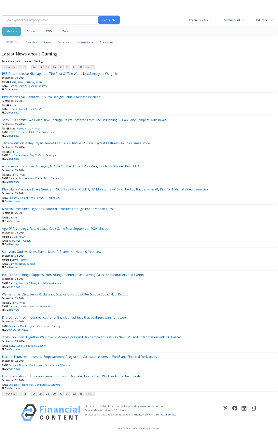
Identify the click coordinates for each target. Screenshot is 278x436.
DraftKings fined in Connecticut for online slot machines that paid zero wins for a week (65, 317)
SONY (39, 82)
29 (54, 67)
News (47, 42)
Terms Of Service (166, 414)
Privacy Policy (142, 414)
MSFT (14, 237)
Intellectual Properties (41, 132)
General (13, 109)
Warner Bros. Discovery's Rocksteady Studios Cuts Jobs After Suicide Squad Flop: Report (65, 294)
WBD (22, 174)
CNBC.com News (18, 329)
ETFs (49, 31)
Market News (26, 109)
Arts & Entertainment (49, 283)
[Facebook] (235, 412)
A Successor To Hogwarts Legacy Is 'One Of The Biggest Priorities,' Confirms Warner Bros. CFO (70, 166)
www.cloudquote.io (151, 406)
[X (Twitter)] (225, 412)
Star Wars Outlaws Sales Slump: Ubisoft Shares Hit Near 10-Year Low (51, 251)
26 (34, 67)
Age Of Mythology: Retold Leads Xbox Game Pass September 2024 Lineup (55, 228)
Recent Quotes (198, 20)
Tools (66, 31)
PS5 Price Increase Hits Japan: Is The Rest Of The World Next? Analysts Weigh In (60, 73)
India (11, 345)
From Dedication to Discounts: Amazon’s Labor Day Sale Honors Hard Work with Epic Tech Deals (71, 376)
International (85, 42)
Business (14, 198)
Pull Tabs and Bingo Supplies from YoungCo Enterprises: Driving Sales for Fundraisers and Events (73, 275)
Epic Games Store (18, 155)
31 (67, 67)
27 (40, 67)
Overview (32, 42)
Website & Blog (27, 283)
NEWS (21, 82)
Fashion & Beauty (36, 345)
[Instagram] (253, 412)
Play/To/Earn (37, 155)
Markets (11, 31)
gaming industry (38, 86)
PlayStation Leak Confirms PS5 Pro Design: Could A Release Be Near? (51, 97)
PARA (37, 128)
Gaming (13, 86)
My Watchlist (232, 20)
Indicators (262, 20)
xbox (11, 240)
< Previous (9, 67)
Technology (53, 198)
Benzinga (14, 89)
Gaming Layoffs (17, 306)
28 (47, 67)
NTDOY (30, 82)
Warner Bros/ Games (47, 178)
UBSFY (23, 260)
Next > (89, 67)
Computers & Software (33, 198)
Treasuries (106, 42)
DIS (13, 128)
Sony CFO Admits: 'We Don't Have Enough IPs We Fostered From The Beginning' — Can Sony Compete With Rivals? (85, 120)
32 (74, 67)
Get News (14, 201)
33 (81, 67)
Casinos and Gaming (48, 326)
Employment (36, 365)
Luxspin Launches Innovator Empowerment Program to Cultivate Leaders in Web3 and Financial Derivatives (79, 356)
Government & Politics (57, 365)
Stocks (31, 31)
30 (61, 67)
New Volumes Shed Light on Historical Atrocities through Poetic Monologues (57, 209)
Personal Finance (18, 365)
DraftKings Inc (28, 326)
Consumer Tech (44, 306)
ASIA (13, 82)
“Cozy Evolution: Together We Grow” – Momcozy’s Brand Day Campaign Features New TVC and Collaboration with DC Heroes (92, 337)
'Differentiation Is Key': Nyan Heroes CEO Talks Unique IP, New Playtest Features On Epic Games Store (76, 143)
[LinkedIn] (244, 412)
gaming (23, 86)
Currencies (64, 42)
